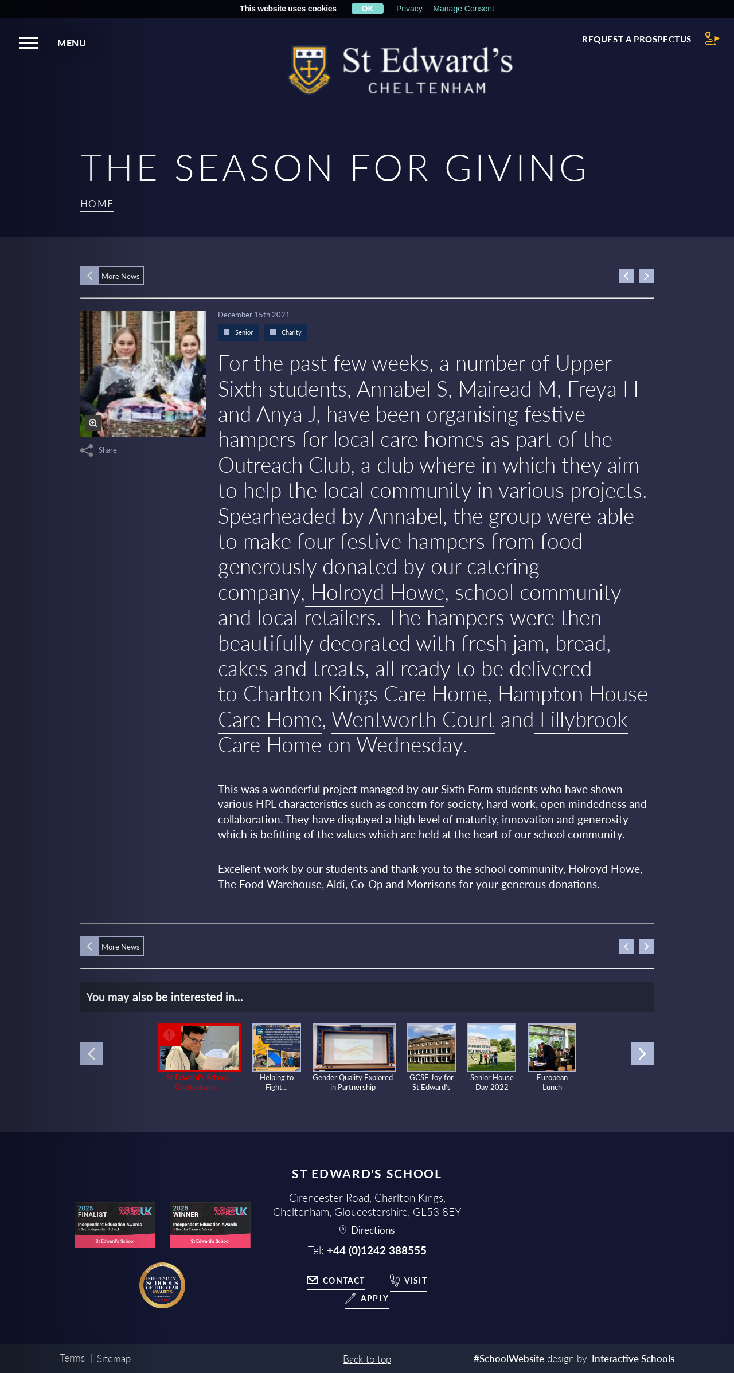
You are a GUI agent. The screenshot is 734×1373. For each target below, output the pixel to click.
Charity (292, 332)
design (524, 1358)
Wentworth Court (413, 718)
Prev (91, 1053)
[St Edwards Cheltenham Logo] (367, 71)
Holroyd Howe (374, 591)
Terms (72, 1357)
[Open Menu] (28, 43)
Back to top (367, 1359)
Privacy (409, 8)
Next (642, 1053)
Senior (244, 332)
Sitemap (114, 1358)
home (97, 203)
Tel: (367, 1250)
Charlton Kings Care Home (365, 693)
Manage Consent (463, 8)
